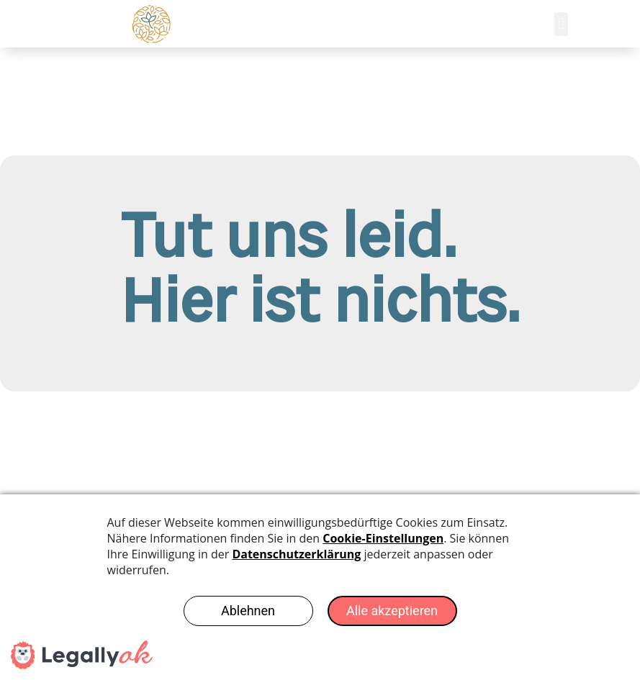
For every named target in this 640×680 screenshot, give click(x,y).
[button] (561, 24)
